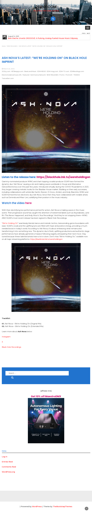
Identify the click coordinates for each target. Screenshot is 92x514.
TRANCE (76, 75)
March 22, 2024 (9, 69)
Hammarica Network (38, 75)
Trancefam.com (8, 78)
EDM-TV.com (64, 71)
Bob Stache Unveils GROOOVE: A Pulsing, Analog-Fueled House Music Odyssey (43, 38)
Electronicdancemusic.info (12, 75)
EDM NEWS (41, 71)
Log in (4, 457)
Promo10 (69, 75)
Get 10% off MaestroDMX (46, 396)
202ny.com (6, 71)
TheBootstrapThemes (62, 506)
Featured (26, 75)
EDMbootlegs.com (77, 71)
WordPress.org (8, 472)
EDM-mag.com (52, 71)
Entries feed (7, 462)
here (28, 203)
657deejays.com (17, 71)
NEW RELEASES (52, 75)
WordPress (37, 506)
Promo (62, 75)
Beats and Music (30, 71)
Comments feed (9, 467)
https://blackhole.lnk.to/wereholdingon (63, 177)
